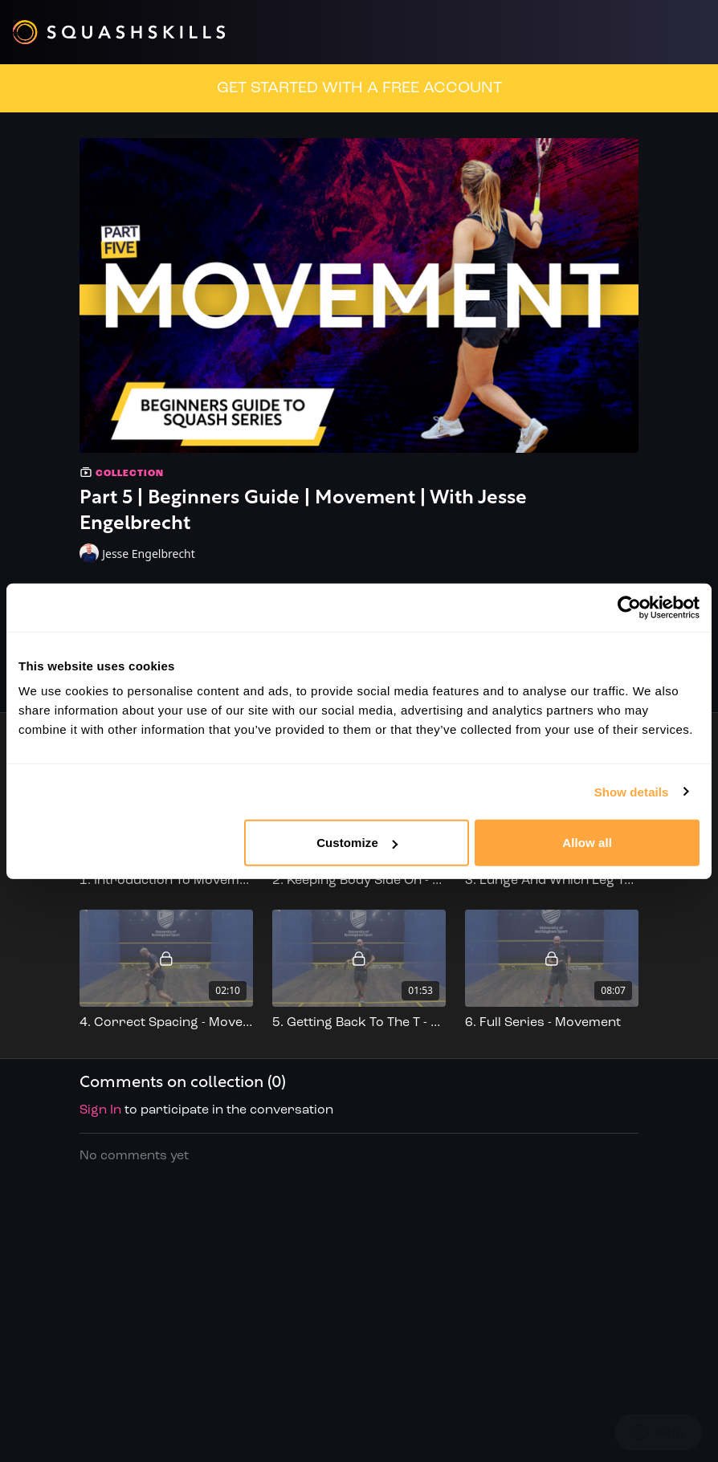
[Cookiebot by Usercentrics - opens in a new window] (629, 607)
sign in (100, 1110)
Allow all (587, 842)
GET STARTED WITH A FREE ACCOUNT (359, 88)
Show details (631, 791)
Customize (357, 842)
